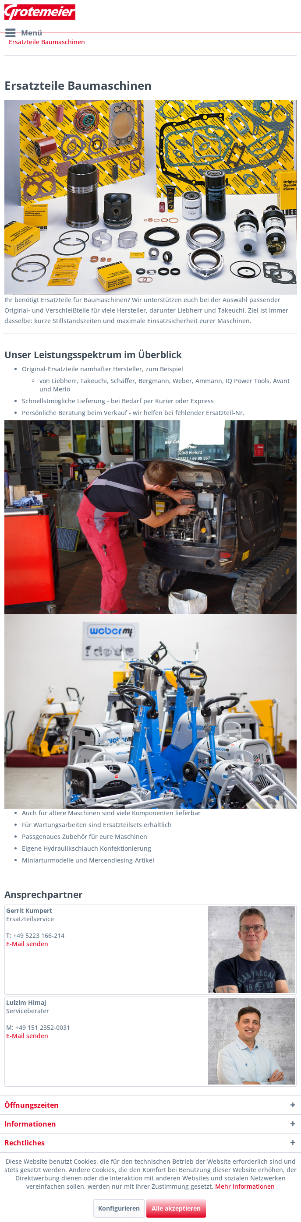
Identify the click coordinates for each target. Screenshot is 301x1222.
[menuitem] (23, 33)
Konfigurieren (119, 1208)
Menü (23, 32)
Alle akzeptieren (176, 1208)
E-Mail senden (27, 944)
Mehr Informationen (245, 1186)
